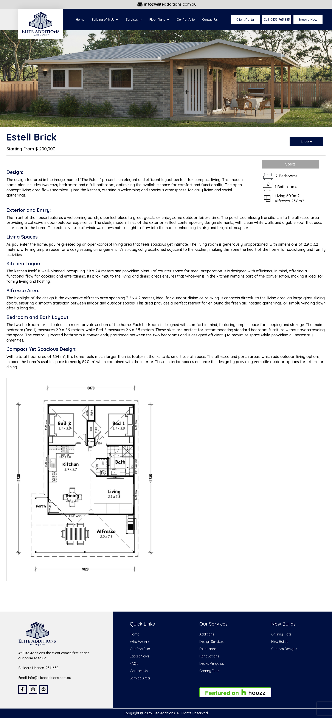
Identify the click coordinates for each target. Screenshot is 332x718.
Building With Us (103, 20)
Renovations (209, 656)
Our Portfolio (186, 20)
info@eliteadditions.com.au (170, 4)
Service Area (140, 678)
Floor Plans (157, 20)
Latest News (139, 656)
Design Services (211, 641)
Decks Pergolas (211, 663)
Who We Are (139, 641)
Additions (206, 634)
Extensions (208, 649)
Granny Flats (209, 671)
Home (80, 20)
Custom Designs (284, 649)
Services (132, 20)
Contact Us (210, 20)
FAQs (134, 663)
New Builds (279, 641)
